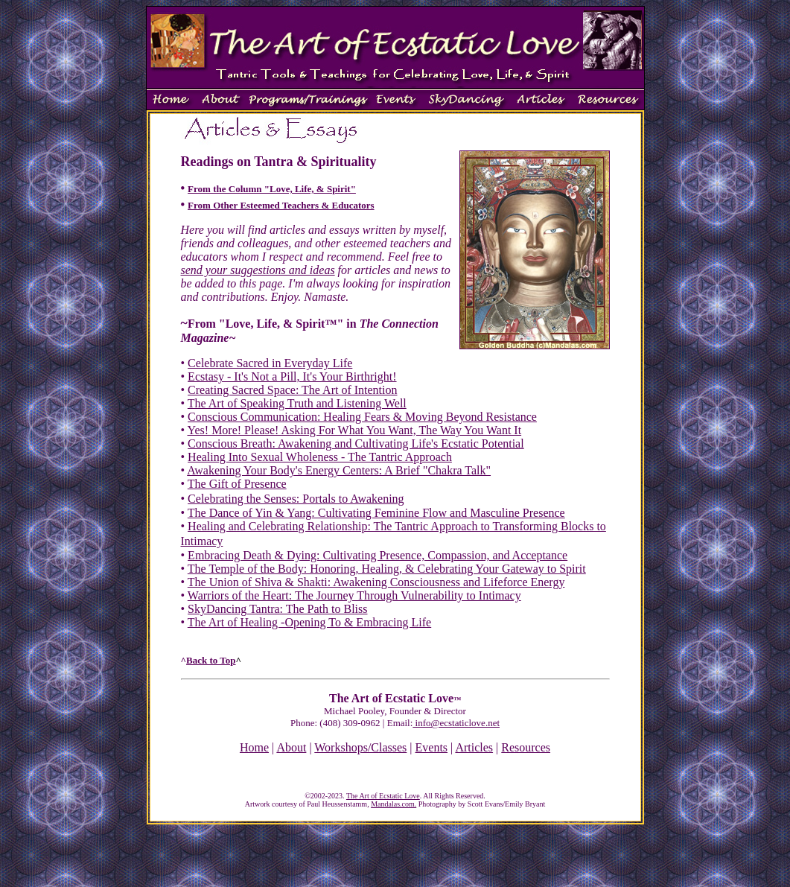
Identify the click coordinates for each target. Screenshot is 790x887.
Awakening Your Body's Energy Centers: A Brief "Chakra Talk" (339, 470)
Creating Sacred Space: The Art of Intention (292, 390)
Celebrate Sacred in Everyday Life (270, 363)
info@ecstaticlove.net (456, 722)
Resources (525, 747)
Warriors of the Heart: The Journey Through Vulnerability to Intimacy (354, 595)
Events (431, 747)
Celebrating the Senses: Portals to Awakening (296, 498)
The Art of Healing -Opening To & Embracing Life (309, 622)
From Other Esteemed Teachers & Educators (281, 205)
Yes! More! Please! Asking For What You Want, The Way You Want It (355, 430)
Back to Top (210, 660)
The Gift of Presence (237, 483)
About (291, 747)
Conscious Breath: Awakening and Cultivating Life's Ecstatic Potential (356, 443)
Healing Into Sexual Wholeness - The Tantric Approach (320, 457)
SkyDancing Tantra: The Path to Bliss (277, 609)
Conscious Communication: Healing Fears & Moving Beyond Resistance (362, 416)
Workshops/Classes (360, 747)
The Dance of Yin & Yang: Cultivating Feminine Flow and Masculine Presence (376, 512)
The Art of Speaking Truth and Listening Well (297, 403)
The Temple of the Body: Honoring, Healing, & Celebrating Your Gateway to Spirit (387, 568)
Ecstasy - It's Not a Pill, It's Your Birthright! (292, 376)
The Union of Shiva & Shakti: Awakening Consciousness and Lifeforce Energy (376, 582)
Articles (474, 747)
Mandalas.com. (393, 804)
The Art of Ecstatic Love (383, 796)
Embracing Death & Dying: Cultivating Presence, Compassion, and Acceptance (377, 555)
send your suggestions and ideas (258, 270)
